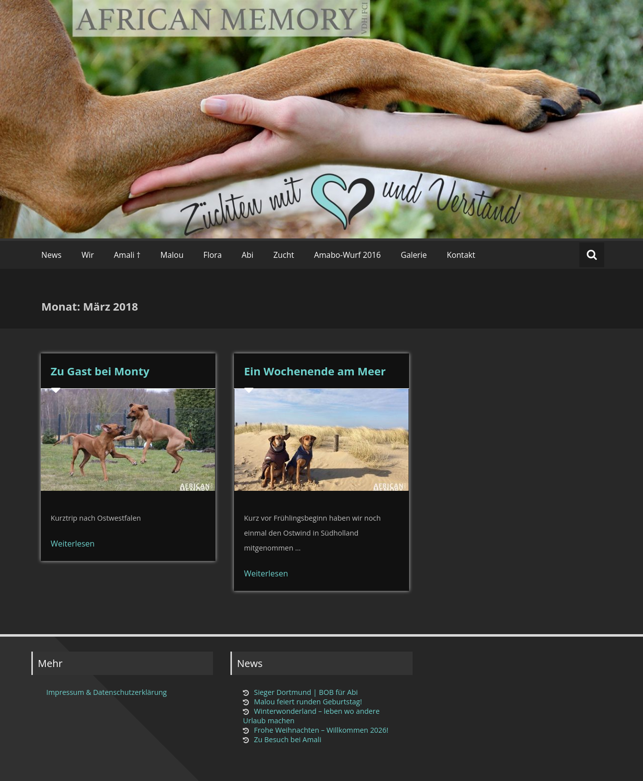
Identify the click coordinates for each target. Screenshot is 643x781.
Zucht (283, 254)
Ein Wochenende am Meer (315, 370)
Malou (171, 254)
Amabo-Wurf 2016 (347, 254)
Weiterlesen (73, 543)
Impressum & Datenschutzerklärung (106, 692)
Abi (248, 254)
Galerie (414, 254)
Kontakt (461, 254)
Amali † (127, 254)
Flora (213, 254)
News (51, 254)
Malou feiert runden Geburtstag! (308, 701)
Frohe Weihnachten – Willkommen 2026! (321, 730)
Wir (88, 254)
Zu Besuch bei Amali (287, 739)
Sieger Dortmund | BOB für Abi (306, 692)
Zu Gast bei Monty (100, 370)
